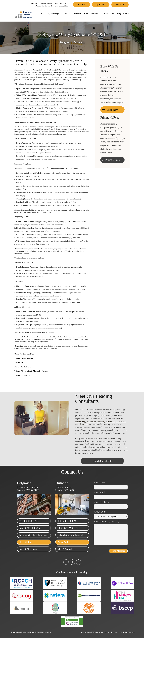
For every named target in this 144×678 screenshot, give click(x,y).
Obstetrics (65, 13)
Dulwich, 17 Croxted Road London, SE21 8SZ (51, 6)
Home (43, 13)
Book (102, 4)
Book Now (112, 109)
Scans (86, 13)
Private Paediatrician (22, 367)
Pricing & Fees (112, 160)
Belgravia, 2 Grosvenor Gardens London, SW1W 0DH (49, 3)
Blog (119, 13)
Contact (126, 13)
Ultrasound (83, 424)
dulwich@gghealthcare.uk (70, 535)
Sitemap (48, 632)
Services (94, 13)
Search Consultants (102, 461)
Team (105, 13)
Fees (112, 13)
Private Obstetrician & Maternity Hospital (31, 371)
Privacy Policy (15, 632)
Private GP (18, 362)
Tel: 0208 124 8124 (67, 521)
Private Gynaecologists (23, 358)
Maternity (101, 421)
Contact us (18, 346)
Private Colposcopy (22, 375)
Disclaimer (25, 632)
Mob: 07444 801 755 (29, 528)
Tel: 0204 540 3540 (29, 521)
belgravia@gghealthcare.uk (33, 535)
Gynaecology (53, 13)
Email (121, 4)
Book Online (25, 542)
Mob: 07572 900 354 (68, 528)
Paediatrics (76, 13)
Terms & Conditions (37, 632)
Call (83, 4)
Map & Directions (28, 549)
